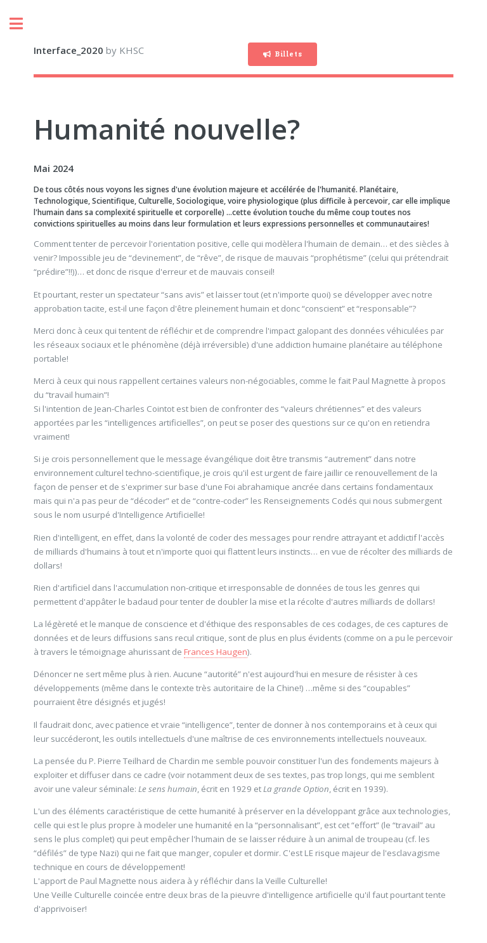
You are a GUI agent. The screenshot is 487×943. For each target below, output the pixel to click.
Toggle (23, 24)
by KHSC (89, 50)
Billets (288, 53)
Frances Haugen (215, 651)
